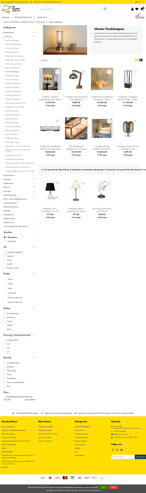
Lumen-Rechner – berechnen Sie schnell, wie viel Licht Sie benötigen (18, 456)
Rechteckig (10, 317)
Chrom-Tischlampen (55, 22)
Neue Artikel (79, 430)
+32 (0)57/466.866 (118, 431)
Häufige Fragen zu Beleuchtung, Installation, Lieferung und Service (18, 462)
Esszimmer (10, 367)
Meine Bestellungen (45, 430)
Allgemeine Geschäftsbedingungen (14, 430)
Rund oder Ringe (12, 313)
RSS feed (5, 467)
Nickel (10, 284)
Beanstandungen (7, 452)
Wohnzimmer (11, 371)
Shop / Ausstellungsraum (15, 382)
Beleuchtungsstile (80, 441)
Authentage (12, 241)
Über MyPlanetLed (8, 427)
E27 (8, 344)
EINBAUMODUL (12, 340)
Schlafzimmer (11, 378)
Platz (76, 452)
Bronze (10, 279)
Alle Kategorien (80, 455)
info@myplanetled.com (119, 434)
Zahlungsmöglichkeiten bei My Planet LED (16, 441)
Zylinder (10, 325)
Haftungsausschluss (8, 434)
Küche (9, 374)
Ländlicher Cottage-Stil (14, 252)
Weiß (10, 288)
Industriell (10, 256)
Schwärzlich (12, 293)
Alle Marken (12, 237)
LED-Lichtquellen (80, 444)
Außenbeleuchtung (81, 437)
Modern (9, 264)
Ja (103, 487)
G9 (8, 352)
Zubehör (77, 448)
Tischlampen (41, 22)
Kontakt (4, 448)
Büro (8, 386)
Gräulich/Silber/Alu (15, 302)
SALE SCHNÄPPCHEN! (82, 427)
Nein (113, 487)
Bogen (9, 329)
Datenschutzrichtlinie (9, 437)
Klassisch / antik (12, 268)
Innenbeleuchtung (27, 22)
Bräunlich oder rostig (15, 297)
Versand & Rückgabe (9, 444)
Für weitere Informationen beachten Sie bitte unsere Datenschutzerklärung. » (73, 490)
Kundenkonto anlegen (45, 427)
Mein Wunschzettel (44, 437)
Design (9, 260)
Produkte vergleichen (45, 441)
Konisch (9, 321)
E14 (8, 348)
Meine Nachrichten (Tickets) (48, 434)
